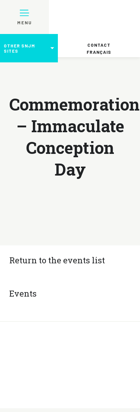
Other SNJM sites (19, 48)
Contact (99, 44)
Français (99, 52)
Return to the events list (57, 260)
